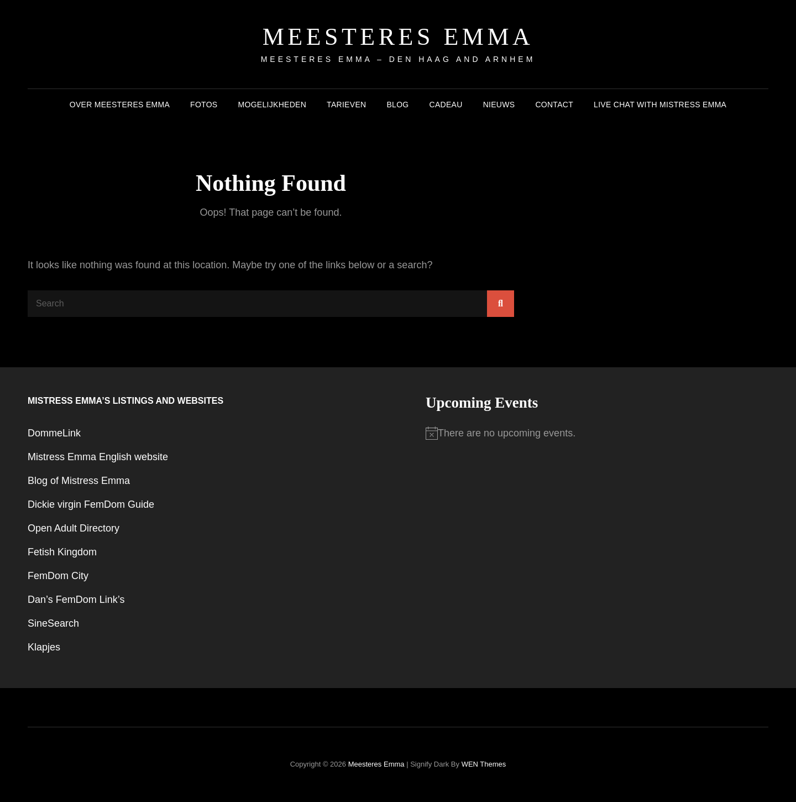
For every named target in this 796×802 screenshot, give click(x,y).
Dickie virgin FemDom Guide (91, 504)
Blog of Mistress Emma (79, 480)
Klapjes (44, 647)
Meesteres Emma (398, 36)
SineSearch (53, 623)
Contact (554, 104)
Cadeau (446, 104)
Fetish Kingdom (62, 552)
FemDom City (58, 575)
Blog (397, 104)
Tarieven (346, 104)
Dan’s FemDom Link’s (76, 599)
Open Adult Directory (73, 528)
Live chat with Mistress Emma (660, 104)
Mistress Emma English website (98, 456)
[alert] (597, 433)
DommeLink (54, 433)
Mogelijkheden (272, 104)
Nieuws (499, 104)
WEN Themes (484, 764)
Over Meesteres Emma (120, 104)
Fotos (203, 104)
